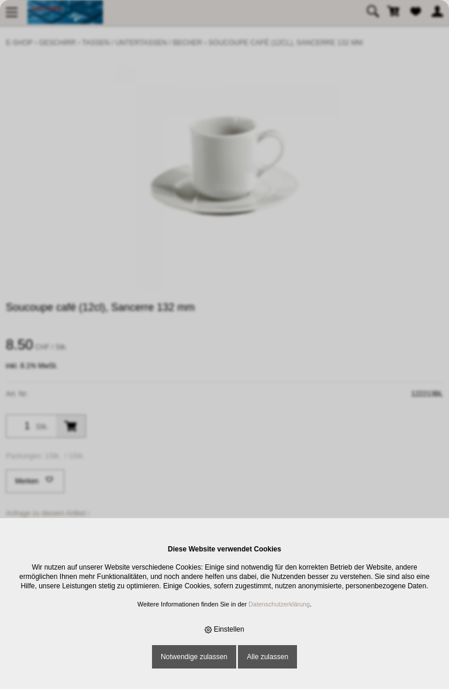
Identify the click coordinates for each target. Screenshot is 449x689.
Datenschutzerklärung (279, 604)
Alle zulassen (267, 657)
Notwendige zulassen (194, 657)
